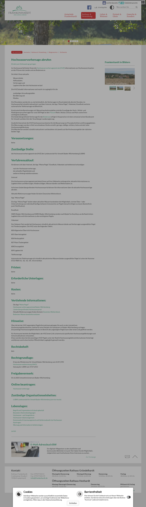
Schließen (73, 503)
